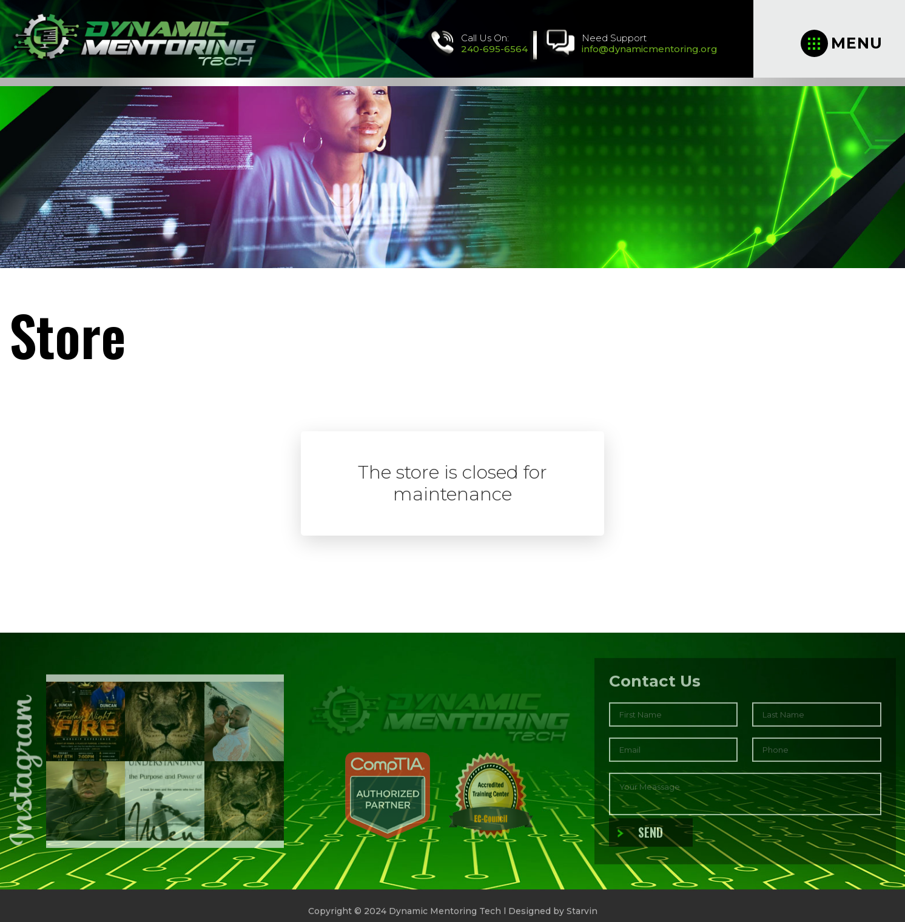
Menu (842, 43)
